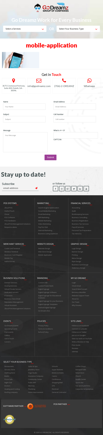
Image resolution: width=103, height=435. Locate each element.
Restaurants (9, 364)
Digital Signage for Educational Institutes (49, 296)
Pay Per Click (43, 227)
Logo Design (76, 248)
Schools (55, 364)
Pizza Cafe (8, 377)
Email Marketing (44, 214)
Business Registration (80, 221)
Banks (6, 374)
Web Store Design (45, 251)
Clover (6, 214)
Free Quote (76, 344)
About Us (75, 298)
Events (7, 319)
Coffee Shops (81, 364)
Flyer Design (76, 261)
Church (78, 374)
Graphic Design (79, 243)
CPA (53, 384)
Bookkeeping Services (80, 214)
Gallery (7, 334)
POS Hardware (10, 221)
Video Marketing (44, 224)
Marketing (43, 203)
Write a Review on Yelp (80, 340)
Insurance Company (35, 374)
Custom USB (42, 282)
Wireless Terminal (11, 251)
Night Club (8, 381)
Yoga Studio (32, 371)
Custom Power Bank (45, 285)
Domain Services (10, 282)
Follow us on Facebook (80, 324)
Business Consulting (79, 217)
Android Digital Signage (47, 307)
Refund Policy (43, 331)
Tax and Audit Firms (83, 384)
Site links (76, 319)
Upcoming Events (10, 327)
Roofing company (11, 390)
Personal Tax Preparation (81, 230)
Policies (41, 319)
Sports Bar (80, 381)
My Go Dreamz (78, 277)
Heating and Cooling (12, 387)
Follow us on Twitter (79, 331)
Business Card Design (80, 264)
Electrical (55, 387)
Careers (7, 340)
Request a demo (10, 227)
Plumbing (31, 387)
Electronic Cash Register (13, 254)
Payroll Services (78, 227)
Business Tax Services (80, 224)
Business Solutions (14, 277)
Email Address (59, 102)
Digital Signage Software (47, 291)
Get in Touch (9, 337)
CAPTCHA (57, 139)
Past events (8, 331)
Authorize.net (9, 261)
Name (5, 102)
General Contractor (59, 390)
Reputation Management (13, 301)
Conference (56, 377)
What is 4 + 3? (59, 130)
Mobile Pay (8, 258)
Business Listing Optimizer (48, 234)
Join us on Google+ (79, 334)
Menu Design (77, 258)
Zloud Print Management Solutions (17, 224)
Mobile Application (45, 254)
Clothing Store (9, 371)
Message (6, 130)
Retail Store (80, 371)
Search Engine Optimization (48, 208)
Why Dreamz (77, 304)
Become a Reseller (79, 291)
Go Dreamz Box (44, 310)
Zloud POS (8, 208)
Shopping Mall (57, 381)
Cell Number (58, 114)
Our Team (75, 301)
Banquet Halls (81, 368)
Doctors (7, 384)
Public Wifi (32, 381)
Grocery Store (9, 368)
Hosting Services (10, 285)
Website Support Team (80, 295)
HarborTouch (9, 211)
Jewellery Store (33, 368)
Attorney (31, 384)
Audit (74, 211)
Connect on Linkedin (79, 327)
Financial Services (80, 203)
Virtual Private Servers (12, 288)
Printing (75, 254)
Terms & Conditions (45, 327)
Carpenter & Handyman (84, 387)
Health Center (81, 377)
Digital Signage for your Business (50, 300)
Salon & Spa (32, 364)
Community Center (35, 377)
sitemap (75, 350)
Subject (6, 114)
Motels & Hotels (58, 371)
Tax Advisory (77, 234)
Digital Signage (43, 288)
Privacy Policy (43, 324)
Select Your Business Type (17, 360)
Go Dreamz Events (11, 324)
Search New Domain (79, 288)
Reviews (75, 347)
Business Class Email (12, 298)
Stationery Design (78, 267)
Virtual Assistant (10, 304)
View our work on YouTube (82, 337)
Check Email (76, 285)
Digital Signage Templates (48, 303)
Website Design (45, 243)
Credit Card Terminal (12, 248)
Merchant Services (13, 243)
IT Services (8, 295)
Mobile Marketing (44, 221)
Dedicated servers (11, 291)
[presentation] (72, 146)
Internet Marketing (45, 230)
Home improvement (35, 390)
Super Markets (57, 368)
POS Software (9, 217)
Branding (42, 277)
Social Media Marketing (47, 211)
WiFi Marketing (43, 217)
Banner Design (77, 251)
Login (74, 282)
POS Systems (10, 203)
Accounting (76, 208)
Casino (54, 374)
